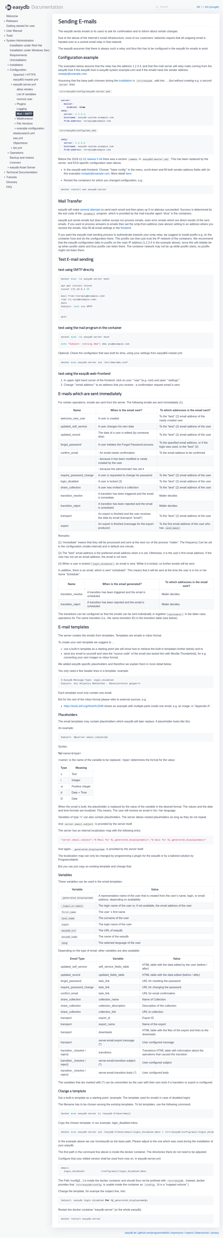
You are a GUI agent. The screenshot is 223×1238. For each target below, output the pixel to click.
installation (125, 80)
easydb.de (130, 1232)
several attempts (90, 209)
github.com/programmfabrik (153, 1232)
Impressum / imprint (182, 1232)
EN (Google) (212, 7)
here (128, 173)
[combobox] (173, 7)
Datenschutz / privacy (207, 1232)
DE (198, 7)
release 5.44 (94, 159)
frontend (126, 227)
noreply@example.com (72, 73)
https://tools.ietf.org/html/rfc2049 (83, 706)
